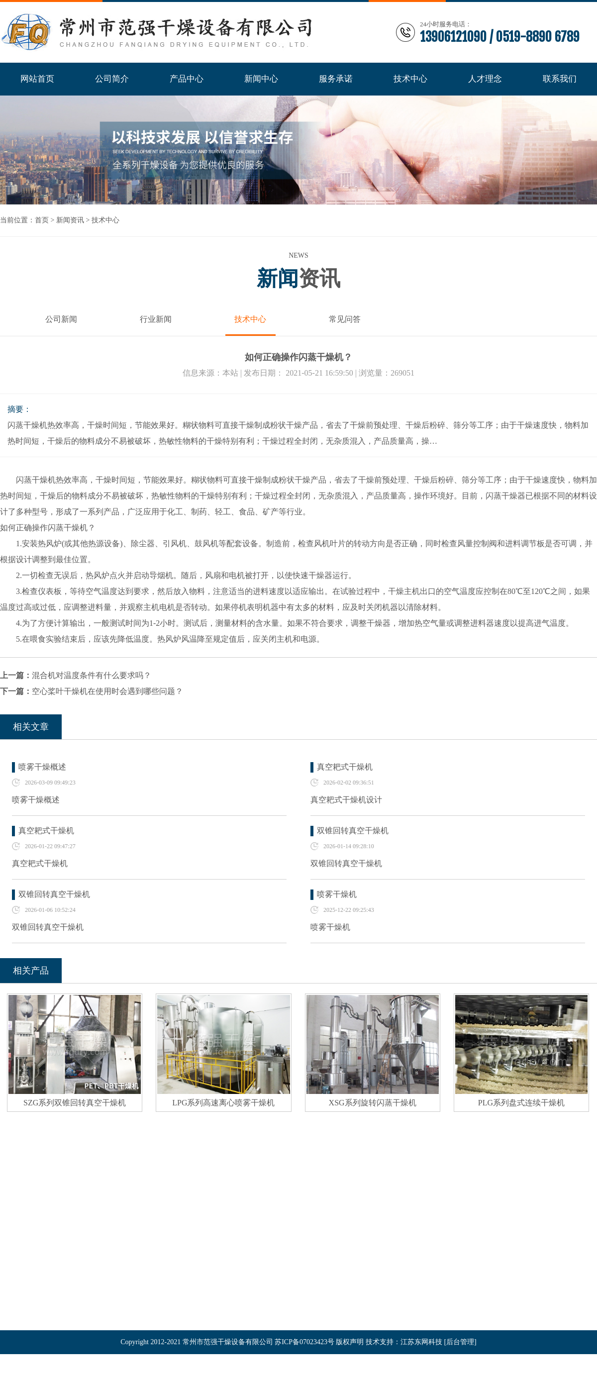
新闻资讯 (70, 220)
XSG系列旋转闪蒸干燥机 (372, 1102)
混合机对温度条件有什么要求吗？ (91, 675)
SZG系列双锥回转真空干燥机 (74, 1102)
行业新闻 (156, 319)
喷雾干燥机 (337, 894)
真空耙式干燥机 (345, 767)
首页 (42, 220)
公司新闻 (61, 319)
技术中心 (105, 220)
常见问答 (345, 319)
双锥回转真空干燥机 (353, 830)
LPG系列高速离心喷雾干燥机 (223, 1102)
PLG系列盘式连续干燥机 (521, 1102)
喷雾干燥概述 (42, 767)
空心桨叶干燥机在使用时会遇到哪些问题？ (107, 691)
